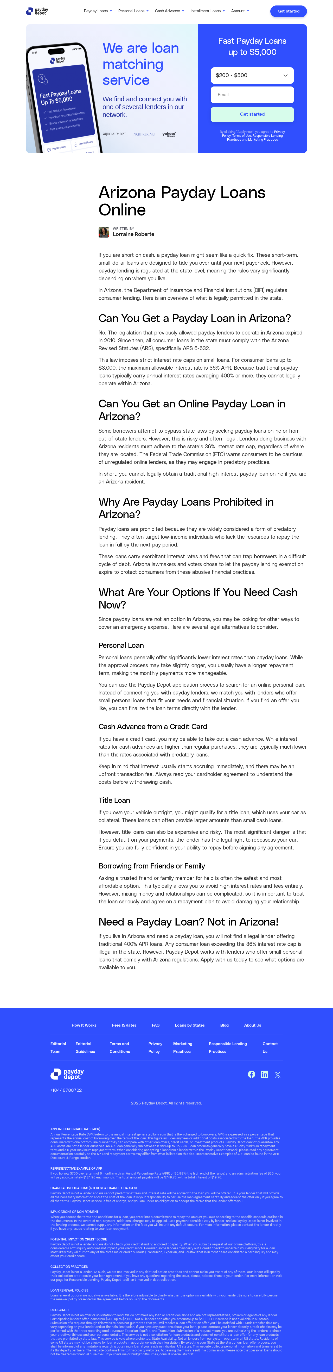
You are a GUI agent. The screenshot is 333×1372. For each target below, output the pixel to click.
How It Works (84, 1025)
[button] (98, 11)
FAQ (155, 1025)
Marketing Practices (263, 139)
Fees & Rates (124, 1025)
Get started (288, 11)
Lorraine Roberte (133, 234)
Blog (224, 1025)
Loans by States (190, 1025)
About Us (252, 1025)
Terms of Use (241, 135)
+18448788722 (66, 1090)
